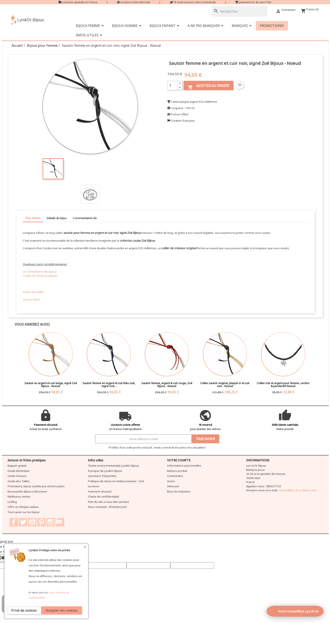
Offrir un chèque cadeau (23, 507)
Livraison (93, 486)
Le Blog (12, 502)
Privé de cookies (24, 610)
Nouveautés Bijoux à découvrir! (27, 491)
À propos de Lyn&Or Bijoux (105, 471)
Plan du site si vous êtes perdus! (108, 502)
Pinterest (41, 522)
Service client (31, 299)
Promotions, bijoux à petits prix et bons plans (36, 486)
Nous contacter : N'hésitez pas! (107, 507)
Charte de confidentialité (103, 496)
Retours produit (177, 471)
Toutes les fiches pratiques (40, 276)
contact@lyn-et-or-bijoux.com (298, 490)
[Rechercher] (239, 11)
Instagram (51, 522)
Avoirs (171, 481)
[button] (205, 26)
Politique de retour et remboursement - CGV (116, 481)
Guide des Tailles (19, 481)
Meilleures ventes (19, 496)
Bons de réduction (178, 491)
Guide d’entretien (19, 471)
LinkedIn (60, 522)
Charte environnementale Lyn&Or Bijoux (113, 465)
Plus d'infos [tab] (32, 218)
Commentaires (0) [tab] (85, 218)
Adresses (173, 486)
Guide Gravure (17, 476)
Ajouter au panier (208, 86)
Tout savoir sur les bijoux (24, 512)
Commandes (175, 476)
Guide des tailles (33, 292)
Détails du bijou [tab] (57, 218)
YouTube (32, 522)
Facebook (13, 522)
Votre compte (178, 460)
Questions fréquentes (102, 476)
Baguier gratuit (17, 465)
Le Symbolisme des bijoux (40, 271)
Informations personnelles (184, 465)
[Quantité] (172, 85)
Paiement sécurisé (100, 491)
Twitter (23, 522)
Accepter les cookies (61, 610)
